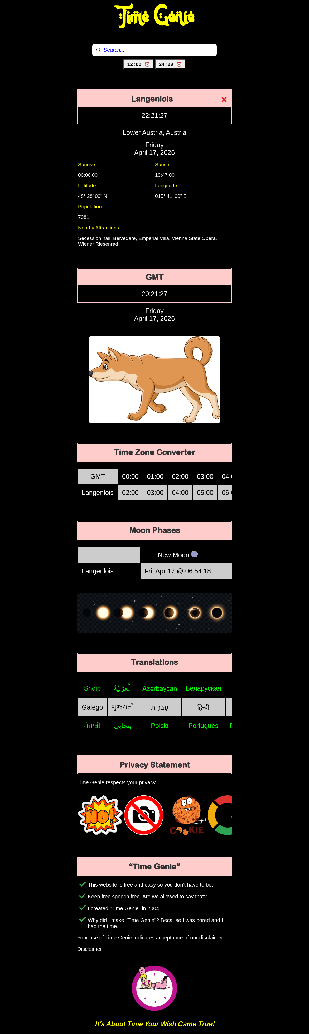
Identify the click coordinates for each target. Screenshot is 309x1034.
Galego (92, 707)
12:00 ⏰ (138, 64)
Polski (159, 725)
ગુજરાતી (123, 707)
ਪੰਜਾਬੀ (92, 725)
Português (203, 725)
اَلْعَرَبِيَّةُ (123, 688)
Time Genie (154, 17)
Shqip (92, 688)
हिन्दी (203, 707)
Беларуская (203, 688)
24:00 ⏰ (170, 64)
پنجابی (123, 725)
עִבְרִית (159, 707)
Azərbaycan (159, 688)
